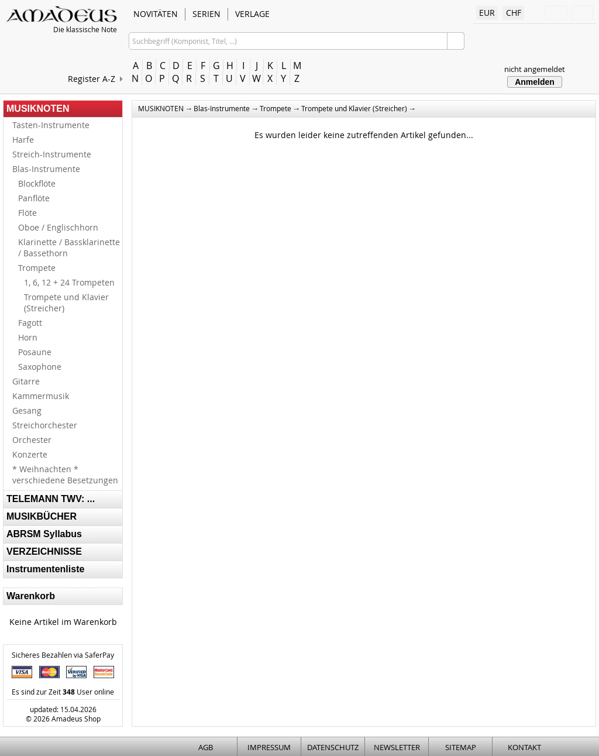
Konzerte (29, 454)
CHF (514, 12)
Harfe (23, 139)
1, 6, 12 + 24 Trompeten (69, 282)
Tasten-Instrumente (50, 124)
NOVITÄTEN (155, 13)
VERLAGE (252, 13)
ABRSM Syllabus (44, 534)
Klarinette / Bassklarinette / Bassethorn (69, 247)
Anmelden (535, 82)
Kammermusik (40, 395)
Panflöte (34, 198)
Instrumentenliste (45, 569)
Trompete (37, 267)
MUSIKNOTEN (38, 109)
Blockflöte (37, 183)
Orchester (31, 439)
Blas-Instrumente (46, 168)
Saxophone (39, 366)
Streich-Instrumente (51, 154)
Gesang (27, 410)
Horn (27, 337)
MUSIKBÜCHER (41, 516)
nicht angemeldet (534, 69)
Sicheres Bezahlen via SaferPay (63, 654)
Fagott (30, 322)
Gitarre (26, 381)
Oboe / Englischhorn (58, 227)
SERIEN (206, 13)
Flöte (27, 212)
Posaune (34, 352)
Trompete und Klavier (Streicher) (66, 302)
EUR (487, 12)
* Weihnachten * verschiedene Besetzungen (65, 474)
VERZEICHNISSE (44, 551)
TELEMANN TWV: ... (50, 499)
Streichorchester (44, 425)
